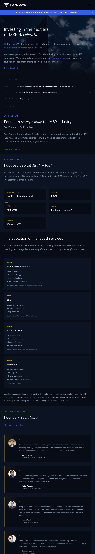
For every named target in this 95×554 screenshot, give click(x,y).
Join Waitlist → (74, 12)
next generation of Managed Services (23, 47)
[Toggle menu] (89, 5)
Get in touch (11, 68)
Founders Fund (59, 57)
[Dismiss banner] (92, 12)
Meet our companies (15, 427)
